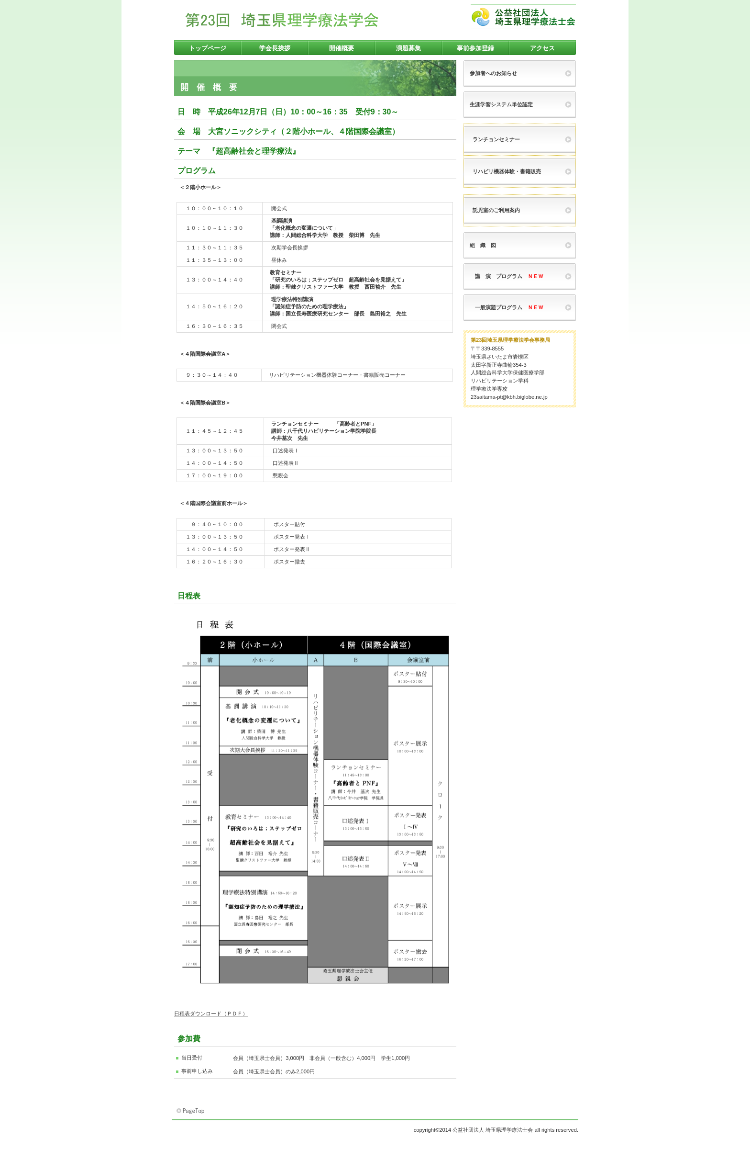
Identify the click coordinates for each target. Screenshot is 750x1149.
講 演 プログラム (506, 276)
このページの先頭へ (191, 1111)
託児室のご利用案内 (496, 210)
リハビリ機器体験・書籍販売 (507, 171)
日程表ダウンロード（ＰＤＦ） (211, 1013)
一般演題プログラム (506, 307)
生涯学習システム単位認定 (501, 104)
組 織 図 (483, 245)
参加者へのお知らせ (493, 73)
